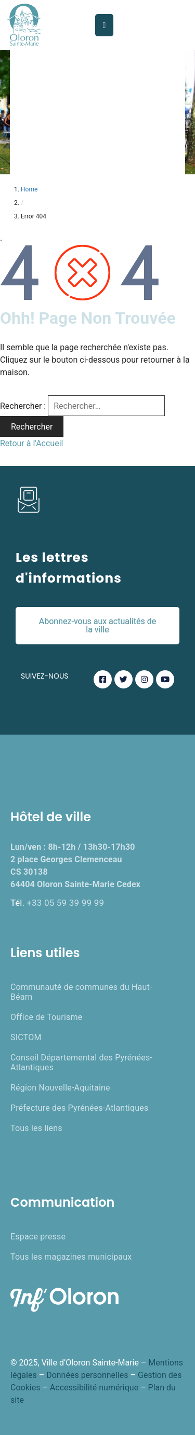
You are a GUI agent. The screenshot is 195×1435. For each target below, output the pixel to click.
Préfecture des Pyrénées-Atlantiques (79, 1108)
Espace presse (38, 1236)
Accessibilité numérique (94, 1387)
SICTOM (26, 1037)
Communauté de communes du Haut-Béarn (81, 992)
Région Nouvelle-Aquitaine (60, 1088)
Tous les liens (36, 1128)
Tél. (57, 903)
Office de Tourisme (46, 1017)
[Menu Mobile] (104, 25)
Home (29, 189)
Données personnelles (87, 1375)
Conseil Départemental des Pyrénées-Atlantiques (81, 1062)
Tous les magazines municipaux (71, 1257)
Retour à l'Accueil (31, 443)
